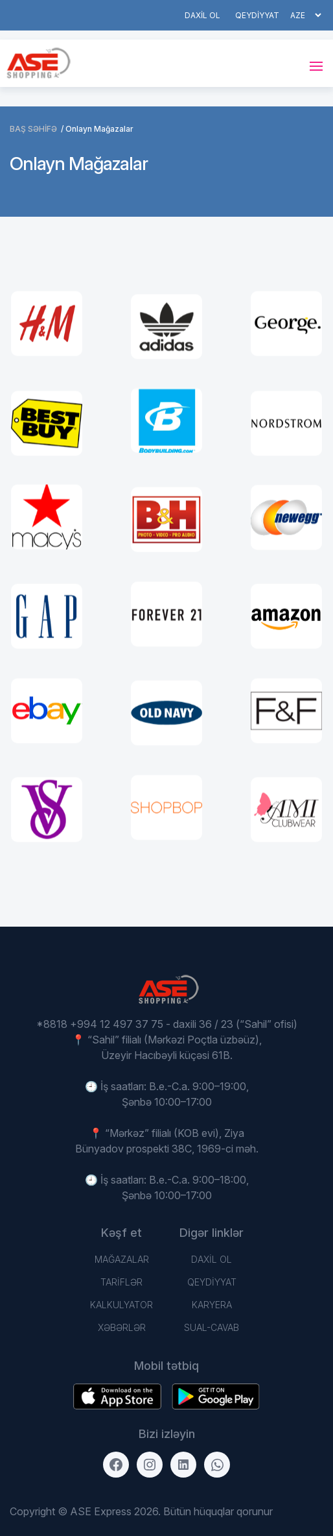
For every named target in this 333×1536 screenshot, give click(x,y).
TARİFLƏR (121, 1281)
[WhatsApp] (217, 1465)
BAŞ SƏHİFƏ (33, 129)
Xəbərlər (122, 1327)
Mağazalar (122, 1259)
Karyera (212, 1304)
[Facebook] (116, 1465)
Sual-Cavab (211, 1327)
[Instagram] (150, 1465)
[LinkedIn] (183, 1465)
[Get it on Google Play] (117, 1396)
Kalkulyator (121, 1304)
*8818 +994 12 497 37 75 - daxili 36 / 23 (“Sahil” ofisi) (166, 1024)
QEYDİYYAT (257, 15)
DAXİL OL (202, 15)
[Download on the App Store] (216, 1396)
